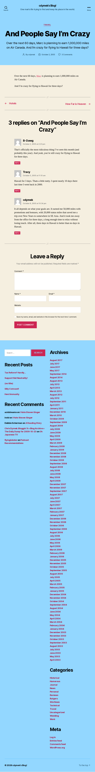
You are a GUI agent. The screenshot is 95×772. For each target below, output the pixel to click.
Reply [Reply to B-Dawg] (17, 163)
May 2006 (55, 543)
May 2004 (55, 615)
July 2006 (55, 536)
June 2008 (55, 474)
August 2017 (56, 360)
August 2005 (56, 574)
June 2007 (55, 501)
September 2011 (58, 402)
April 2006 (55, 546)
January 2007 (57, 515)
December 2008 (58, 453)
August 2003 (56, 646)
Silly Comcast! (12, 389)
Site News (55, 702)
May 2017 (54, 371)
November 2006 (58, 522)
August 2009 (56, 426)
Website (17, 305)
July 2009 (55, 429)
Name (17, 294)
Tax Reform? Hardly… (15, 373)
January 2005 (57, 591)
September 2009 (58, 422)
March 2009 (56, 443)
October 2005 (57, 567)
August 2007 (56, 495)
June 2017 (55, 367)
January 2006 (57, 557)
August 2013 (56, 381)
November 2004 (58, 598)
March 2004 (56, 622)
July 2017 (54, 364)
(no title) (9, 384)
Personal (54, 692)
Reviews (54, 695)
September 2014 (58, 374)
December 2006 (58, 519)
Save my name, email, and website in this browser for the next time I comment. (47, 317)
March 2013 (56, 391)
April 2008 (55, 481)
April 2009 (55, 439)
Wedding (54, 716)
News (52, 688)
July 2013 (55, 384)
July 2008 (55, 470)
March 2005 (56, 584)
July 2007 (55, 498)
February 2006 (57, 553)
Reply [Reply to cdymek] (17, 233)
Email (51, 294)
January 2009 (57, 450)
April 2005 (55, 581)
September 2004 (58, 605)
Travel (47, 25)
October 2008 (57, 460)
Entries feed (56, 741)
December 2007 (58, 484)
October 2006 (57, 526)
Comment (19, 271)
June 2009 (55, 433)
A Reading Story (34, 423)
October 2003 (57, 639)
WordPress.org (57, 748)
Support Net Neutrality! (16, 378)
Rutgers (54, 699)
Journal (53, 685)
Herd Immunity (12, 394)
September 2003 (58, 643)
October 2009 (57, 419)
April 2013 (55, 388)
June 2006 (55, 539)
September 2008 (58, 464)
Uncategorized (57, 712)
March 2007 (56, 508)
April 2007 (55, 505)
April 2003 (55, 660)
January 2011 (56, 408)
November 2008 (58, 457)
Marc (38, 76)
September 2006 (58, 529)
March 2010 (56, 415)
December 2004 (58, 594)
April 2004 (55, 619)
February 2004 (57, 625)
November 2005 (58, 563)
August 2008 (56, 467)
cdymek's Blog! (47, 5)
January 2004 (57, 629)
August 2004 (56, 608)
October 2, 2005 (48, 55)
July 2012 (54, 398)
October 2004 (57, 601)
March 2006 (56, 550)
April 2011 (55, 405)
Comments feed (58, 744)
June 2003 (55, 653)
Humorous (55, 681)
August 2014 (56, 377)
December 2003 (58, 632)
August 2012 (56, 395)
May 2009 (55, 436)
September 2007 (58, 491)
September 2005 (58, 570)
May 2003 (55, 656)
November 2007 (58, 488)
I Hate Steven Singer (30, 412)
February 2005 (57, 588)
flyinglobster (11, 440)
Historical (54, 678)
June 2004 (55, 612)
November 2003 (58, 636)
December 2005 (58, 560)
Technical (55, 705)
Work (52, 719)
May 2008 (55, 477)
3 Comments (67, 55)
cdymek (31, 55)
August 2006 (56, 532)
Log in (53, 737)
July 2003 (55, 650)
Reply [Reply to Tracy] (17, 191)
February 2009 (57, 446)
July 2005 (55, 577)
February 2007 (57, 512)
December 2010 (58, 412)
